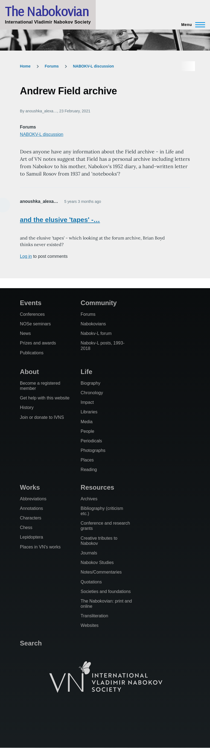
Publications (31, 352)
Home (25, 66)
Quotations (91, 582)
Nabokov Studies (97, 562)
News (25, 333)
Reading (89, 469)
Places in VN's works (40, 547)
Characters (30, 518)
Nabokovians (93, 324)
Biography (90, 383)
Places (87, 460)
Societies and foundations (106, 591)
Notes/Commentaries (101, 572)
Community (99, 302)
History (27, 407)
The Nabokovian (47, 11)
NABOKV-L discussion (93, 66)
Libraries (89, 412)
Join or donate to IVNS (42, 417)
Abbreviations (33, 498)
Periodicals (91, 441)
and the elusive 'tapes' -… (60, 219)
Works (30, 487)
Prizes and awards (38, 343)
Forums (52, 66)
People (87, 431)
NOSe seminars (35, 324)
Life (86, 371)
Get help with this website (44, 398)
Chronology (92, 392)
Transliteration (94, 615)
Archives (89, 498)
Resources (97, 487)
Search (31, 643)
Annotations (31, 508)
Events (31, 302)
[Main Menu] (191, 25)
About (29, 371)
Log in (26, 256)
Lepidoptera (31, 537)
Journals (89, 553)
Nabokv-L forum (96, 333)
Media (87, 421)
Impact (87, 402)
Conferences (32, 314)
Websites (90, 625)
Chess (26, 527)
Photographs (93, 450)
